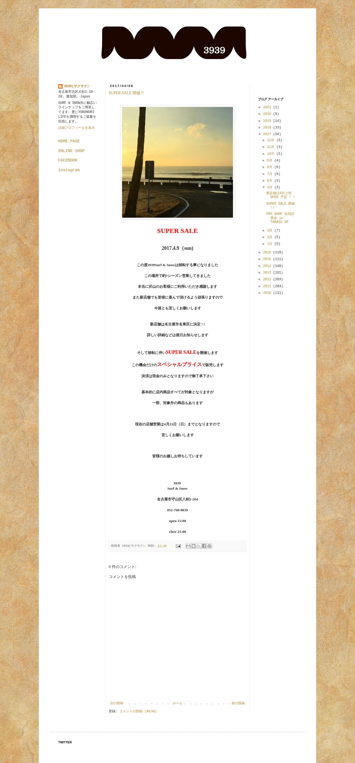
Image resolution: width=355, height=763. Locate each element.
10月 (272, 154)
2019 (268, 121)
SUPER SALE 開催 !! (128, 93)
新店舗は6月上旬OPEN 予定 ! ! (280, 195)
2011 (268, 286)
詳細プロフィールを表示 (76, 128)
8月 (270, 167)
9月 (270, 161)
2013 (268, 273)
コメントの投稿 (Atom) (137, 711)
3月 (270, 231)
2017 (268, 134)
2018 (268, 128)
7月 (270, 174)
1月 (270, 244)
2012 (268, 279)
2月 (270, 237)
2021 (268, 107)
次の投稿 (116, 703)
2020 (268, 114)
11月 (272, 147)
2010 (268, 293)
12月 (272, 140)
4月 (270, 187)
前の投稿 (238, 703)
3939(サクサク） (77, 86)
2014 (268, 266)
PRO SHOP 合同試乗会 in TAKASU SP (280, 218)
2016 (268, 253)
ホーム (177, 703)
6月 (270, 181)
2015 (268, 259)
